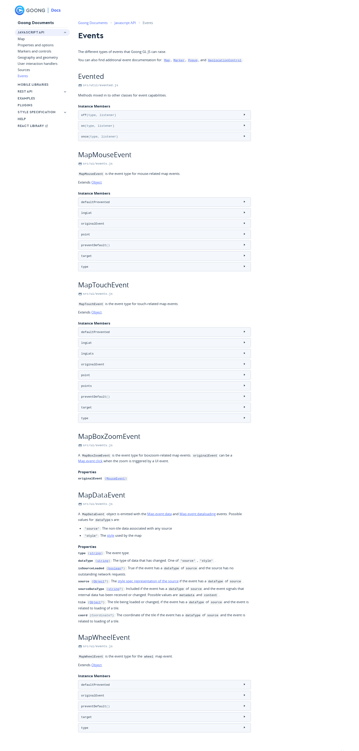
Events (23, 76)
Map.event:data (159, 503)
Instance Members (94, 106)
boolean (114, 556)
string (95, 541)
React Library (33, 126)
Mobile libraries (33, 84)
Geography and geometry (38, 57)
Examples (26, 98)
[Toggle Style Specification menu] (65, 112)
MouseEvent (115, 468)
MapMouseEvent (105, 153)
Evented (91, 76)
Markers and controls (34, 51)
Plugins (25, 105)
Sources (24, 69)
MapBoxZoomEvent (109, 426)
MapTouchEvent (103, 279)
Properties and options (36, 45)
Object (96, 180)
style (110, 524)
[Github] (340, 740)
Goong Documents (36, 23)
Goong (19, 740)
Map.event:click (90, 451)
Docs (56, 10)
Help (22, 119)
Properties (87, 462)
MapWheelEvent (104, 622)
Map (21, 38)
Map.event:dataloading (198, 503)
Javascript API (31, 32)
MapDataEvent (101, 484)
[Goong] (30, 10)
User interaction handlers (37, 63)
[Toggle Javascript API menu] (65, 32)
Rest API (25, 91)
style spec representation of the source (148, 568)
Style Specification (36, 112)
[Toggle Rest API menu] (65, 91)
